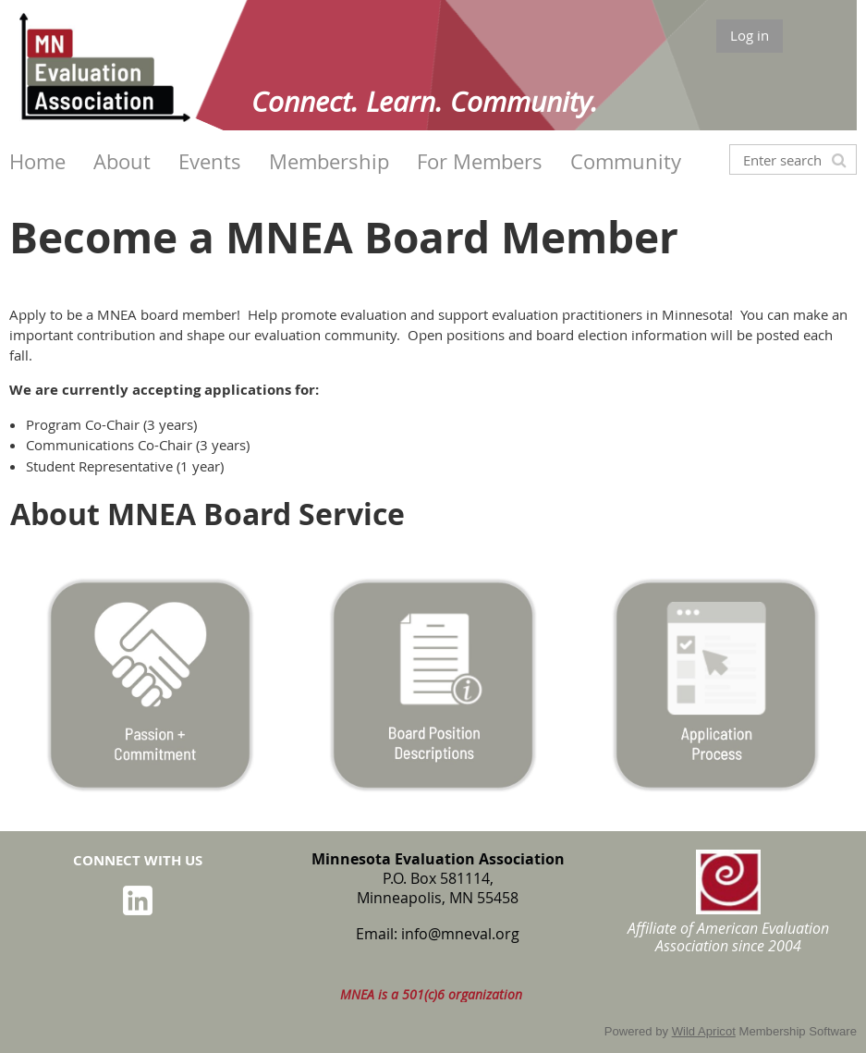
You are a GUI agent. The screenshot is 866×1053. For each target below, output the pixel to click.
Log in (749, 35)
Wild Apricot (704, 1031)
